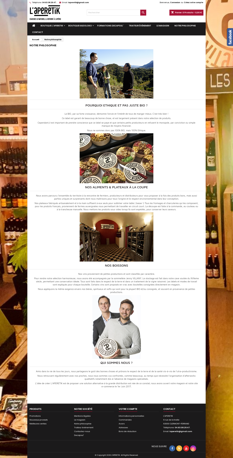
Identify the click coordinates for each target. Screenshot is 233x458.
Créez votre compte (193, 2)
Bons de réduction (127, 431)
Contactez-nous (82, 431)
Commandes (125, 419)
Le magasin (162, 25)
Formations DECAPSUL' (110, 25)
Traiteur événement (140, 25)
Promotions (35, 416)
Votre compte (128, 409)
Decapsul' (79, 435)
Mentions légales (82, 416)
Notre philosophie (185, 25)
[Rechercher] (116, 13)
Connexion (175, 2)
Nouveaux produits (39, 419)
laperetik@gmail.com (78, 2)
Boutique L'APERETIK (52, 25)
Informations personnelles (131, 416)
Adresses (123, 427)
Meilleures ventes (38, 423)
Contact (37, 32)
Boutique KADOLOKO (80, 25)
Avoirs (122, 423)
